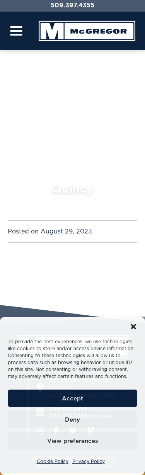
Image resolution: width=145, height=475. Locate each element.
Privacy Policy (88, 461)
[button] (133, 326)
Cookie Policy (52, 461)
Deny (72, 419)
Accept (72, 398)
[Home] (87, 31)
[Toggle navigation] (16, 31)
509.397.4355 (72, 5)
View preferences (72, 441)
